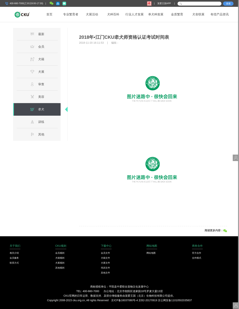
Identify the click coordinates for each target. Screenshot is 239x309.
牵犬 (37, 109)
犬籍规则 (59, 258)
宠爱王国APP (164, 3)
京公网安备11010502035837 (175, 300)
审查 (37, 84)
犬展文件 (105, 263)
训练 (37, 122)
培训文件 (105, 267)
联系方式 (14, 263)
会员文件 (105, 253)
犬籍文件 (105, 258)
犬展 (37, 72)
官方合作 (196, 253)
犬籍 (37, 59)
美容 (37, 97)
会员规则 (59, 253)
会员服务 (14, 258)
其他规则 (59, 267)
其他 (37, 134)
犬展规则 (59, 263)
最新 (37, 34)
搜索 (228, 3)
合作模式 (196, 258)
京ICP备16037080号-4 (124, 300)
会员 (37, 46)
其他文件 (105, 272)
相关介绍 (14, 253)
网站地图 (151, 253)
